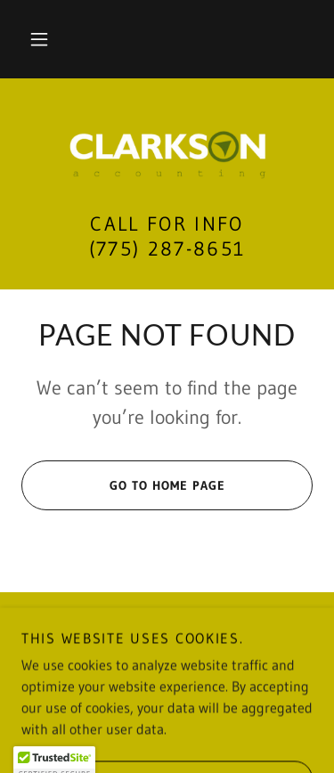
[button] (39, 39)
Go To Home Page (123, 485)
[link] (167, 156)
